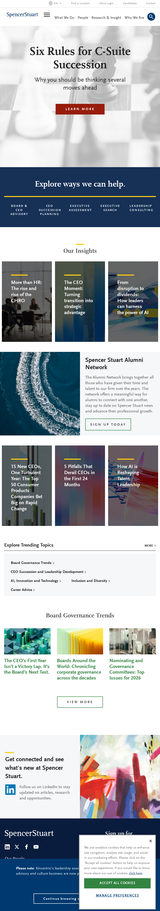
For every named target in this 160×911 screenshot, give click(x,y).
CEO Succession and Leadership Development (47, 572)
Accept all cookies (117, 890)
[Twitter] (16, 846)
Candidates (130, 3)
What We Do (64, 18)
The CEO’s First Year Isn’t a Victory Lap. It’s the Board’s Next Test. (27, 666)
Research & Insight (106, 18)
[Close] (150, 848)
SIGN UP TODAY (108, 425)
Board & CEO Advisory (19, 210)
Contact (150, 3)
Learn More (80, 109)
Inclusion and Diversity (89, 581)
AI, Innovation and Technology (34, 581)
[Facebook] (26, 846)
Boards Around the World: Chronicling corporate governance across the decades (79, 669)
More (149, 545)
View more (80, 702)
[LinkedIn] (7, 846)
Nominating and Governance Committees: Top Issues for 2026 (126, 669)
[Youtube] (36, 846)
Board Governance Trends (31, 563)
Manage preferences (117, 903)
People (83, 18)
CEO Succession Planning (50, 210)
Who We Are (134, 18)
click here (135, 880)
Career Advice (21, 590)
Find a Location (80, 3)
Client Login (106, 3)
